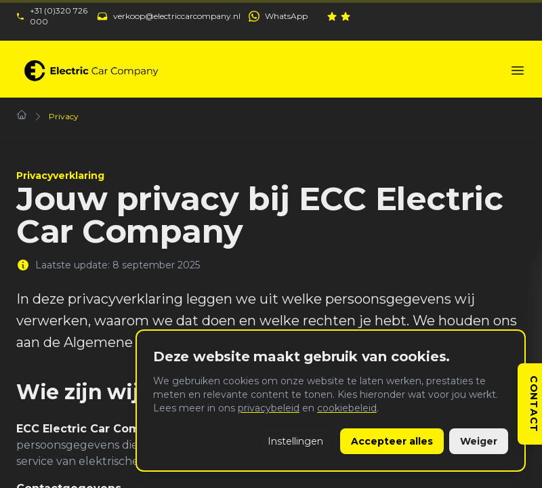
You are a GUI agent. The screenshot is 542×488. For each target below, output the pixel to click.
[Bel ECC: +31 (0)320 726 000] (52, 16)
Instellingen (295, 441)
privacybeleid (268, 408)
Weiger (478, 441)
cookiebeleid (347, 408)
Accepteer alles (392, 441)
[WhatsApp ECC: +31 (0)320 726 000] (278, 16)
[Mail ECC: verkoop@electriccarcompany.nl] (169, 16)
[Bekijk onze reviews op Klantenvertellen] (426, 16)
